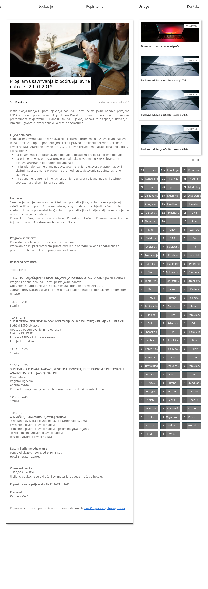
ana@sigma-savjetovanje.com (104, 508)
